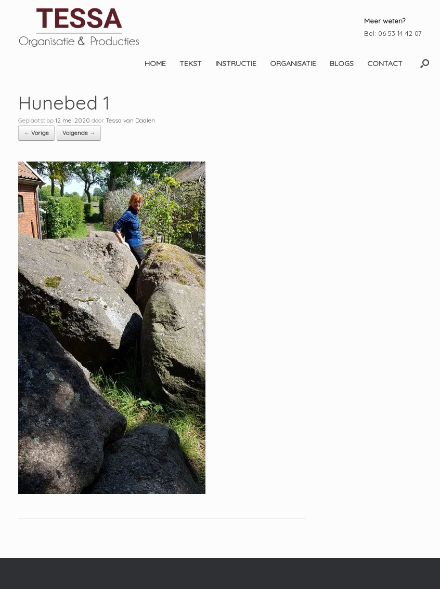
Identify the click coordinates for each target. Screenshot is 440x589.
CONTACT (385, 63)
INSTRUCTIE (235, 63)
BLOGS (342, 63)
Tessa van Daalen (130, 120)
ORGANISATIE (293, 63)
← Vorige (36, 133)
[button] (424, 63)
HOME (155, 63)
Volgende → (78, 133)
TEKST (190, 63)
